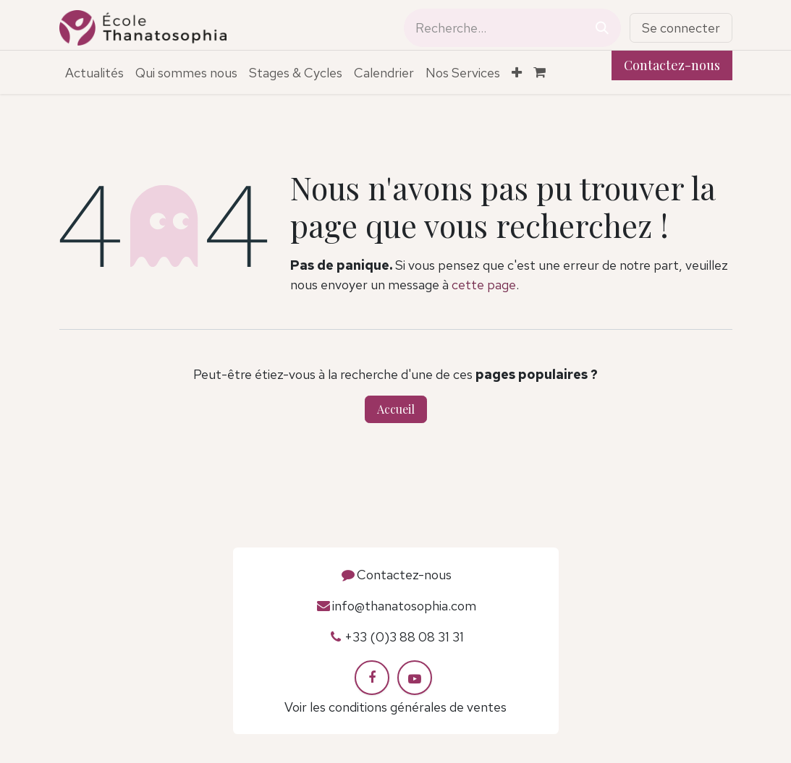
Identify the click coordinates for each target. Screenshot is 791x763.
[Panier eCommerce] (546, 72)
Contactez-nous (672, 65)
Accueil (396, 409)
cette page (484, 284)
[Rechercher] (602, 28)
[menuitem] (94, 72)
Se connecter (681, 28)
